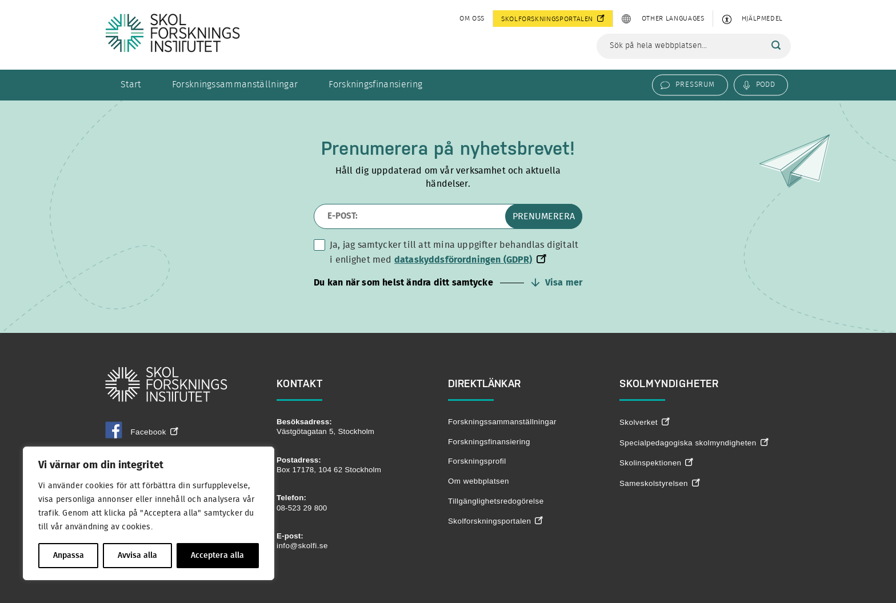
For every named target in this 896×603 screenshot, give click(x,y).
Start (131, 84)
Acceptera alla (217, 556)
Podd (765, 85)
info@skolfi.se (302, 545)
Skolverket (638, 422)
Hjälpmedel (762, 18)
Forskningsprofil (477, 461)
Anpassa (68, 556)
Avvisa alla (137, 556)
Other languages (673, 18)
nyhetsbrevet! (517, 148)
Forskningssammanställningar (235, 84)
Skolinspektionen (650, 463)
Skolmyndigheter (669, 383)
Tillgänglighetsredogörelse (496, 501)
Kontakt (300, 383)
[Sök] (776, 46)
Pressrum (694, 85)
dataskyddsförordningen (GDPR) (463, 259)
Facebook (135, 432)
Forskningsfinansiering (375, 84)
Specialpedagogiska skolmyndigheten (688, 443)
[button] (448, 283)
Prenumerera (544, 216)
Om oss (472, 18)
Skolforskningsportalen (547, 18)
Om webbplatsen (478, 481)
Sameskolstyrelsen (653, 483)
